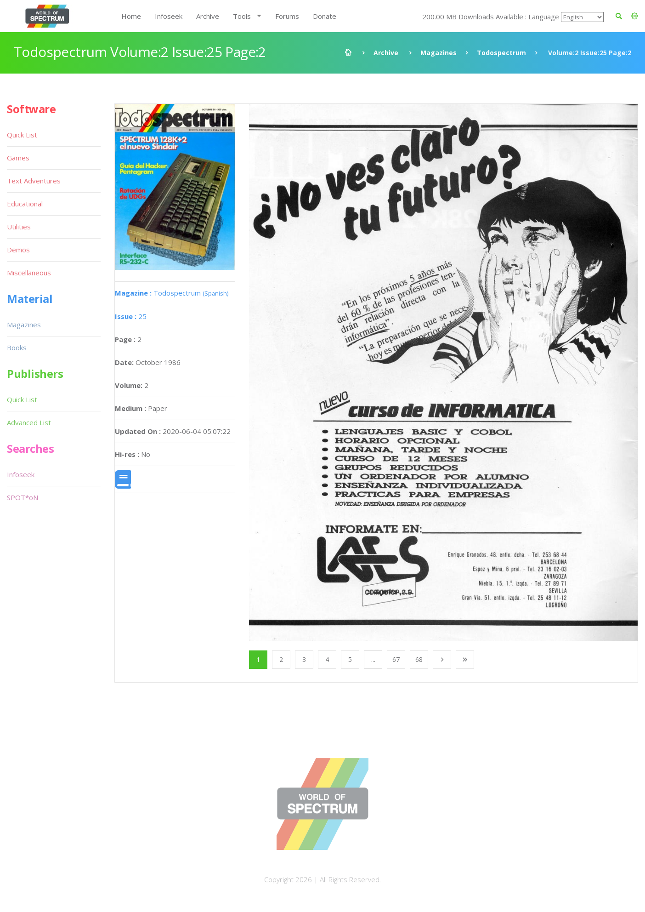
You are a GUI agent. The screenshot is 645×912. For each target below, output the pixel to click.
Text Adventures (34, 180)
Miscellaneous (29, 272)
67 (396, 659)
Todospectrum (501, 52)
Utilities (19, 226)
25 (131, 316)
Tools (242, 16)
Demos (18, 249)
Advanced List (29, 422)
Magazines (438, 52)
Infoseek (168, 16)
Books (17, 347)
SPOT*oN (22, 497)
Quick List (22, 134)
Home (131, 16)
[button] (634, 16)
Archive (207, 16)
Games (18, 157)
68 (419, 659)
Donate (324, 16)
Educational (25, 203)
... (373, 659)
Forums (287, 16)
